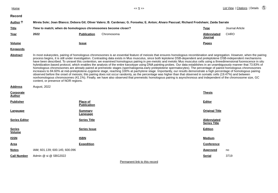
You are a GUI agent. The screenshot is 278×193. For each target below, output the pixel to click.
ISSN (13, 138)
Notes (14, 149)
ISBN (82, 138)
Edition (208, 129)
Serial (207, 155)
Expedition (86, 144)
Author (15, 22)
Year (13, 34)
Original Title (212, 110)
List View (228, 8)
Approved (210, 149)
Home (16, 8)
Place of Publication (87, 103)
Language (17, 110)
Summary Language (86, 112)
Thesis (208, 92)
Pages (207, 43)
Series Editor (19, 119)
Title (13, 28)
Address (16, 86)
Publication (87, 34)
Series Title (87, 119)
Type (206, 28)
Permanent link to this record (139, 161)
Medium (208, 138)
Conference (211, 144)
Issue (83, 43)
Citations (242, 8)
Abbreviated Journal (212, 35)
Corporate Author (17, 94)
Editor (207, 101)
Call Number (19, 155)
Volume (15, 43)
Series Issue (87, 129)
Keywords (17, 49)
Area (13, 144)
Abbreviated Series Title (212, 121)
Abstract (16, 55)
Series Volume (15, 130)
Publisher (17, 101)
